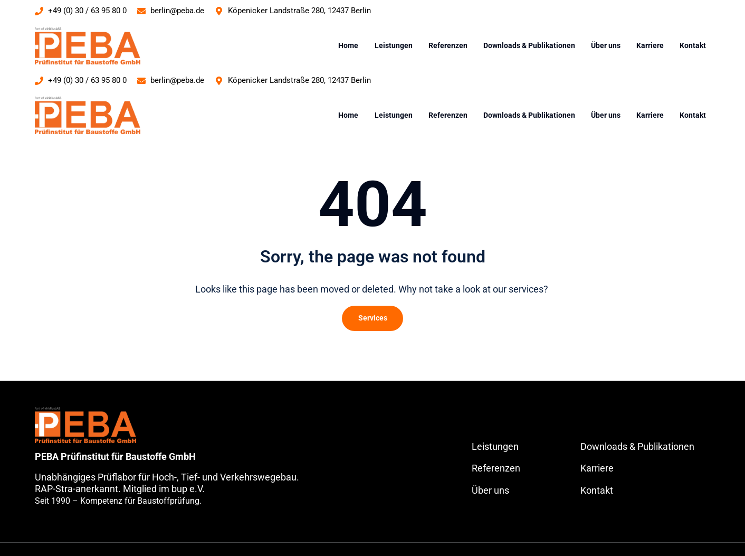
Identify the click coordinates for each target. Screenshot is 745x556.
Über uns (605, 45)
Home (348, 45)
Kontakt (693, 45)
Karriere (650, 45)
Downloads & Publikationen (529, 45)
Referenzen (447, 45)
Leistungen (394, 45)
